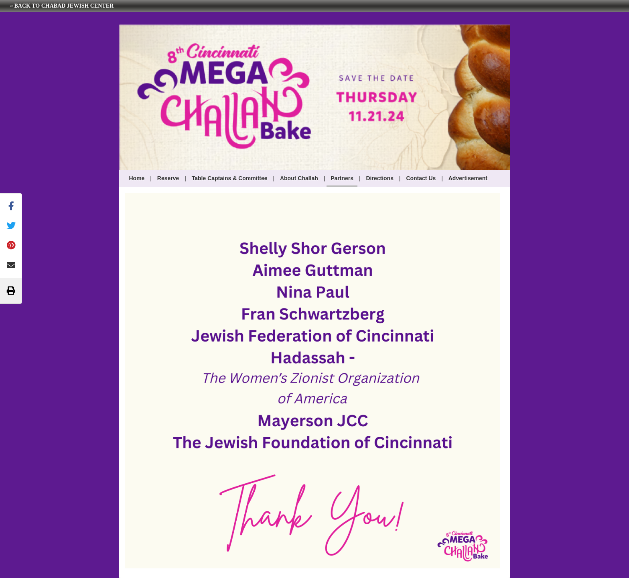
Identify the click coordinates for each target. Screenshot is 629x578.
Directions (380, 178)
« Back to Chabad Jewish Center (62, 6)
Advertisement (467, 178)
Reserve (168, 178)
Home (137, 178)
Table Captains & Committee (230, 178)
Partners (342, 178)
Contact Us (421, 178)
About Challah (299, 178)
